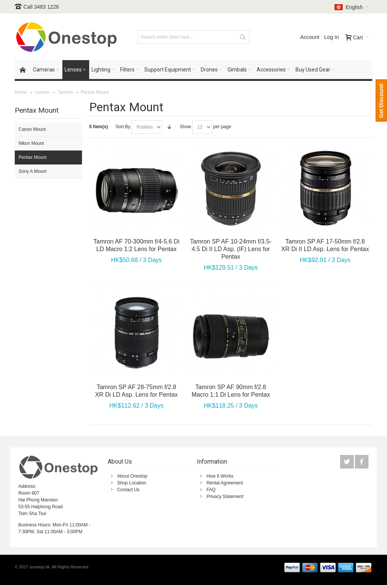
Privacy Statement (224, 496)
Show (185, 126)
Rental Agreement (224, 483)
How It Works (219, 476)
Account (309, 37)
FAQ (210, 489)
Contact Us (128, 489)
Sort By (122, 126)
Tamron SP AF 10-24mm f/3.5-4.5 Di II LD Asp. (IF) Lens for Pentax (231, 249)
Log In (331, 37)
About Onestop (132, 476)
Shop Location (131, 483)
